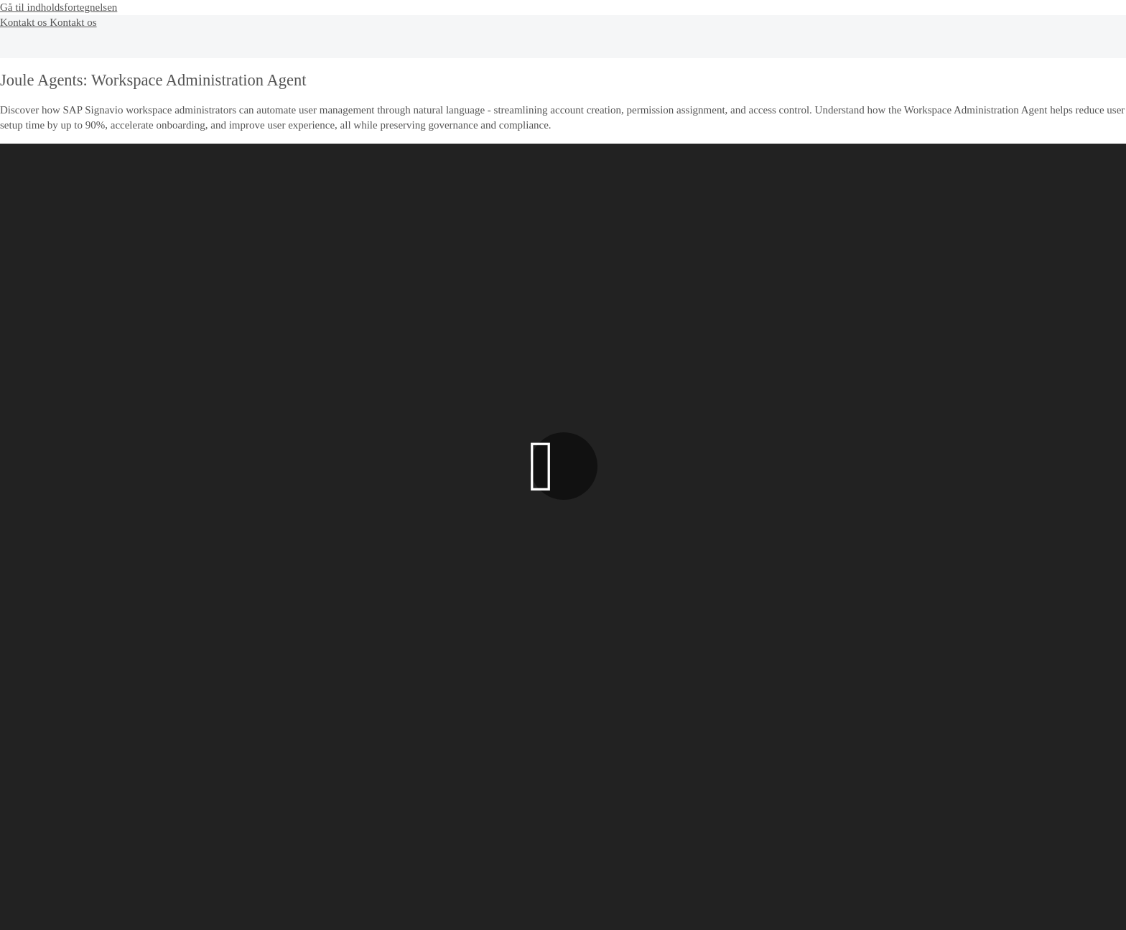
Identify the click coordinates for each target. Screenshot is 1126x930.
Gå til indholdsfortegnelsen (58, 7)
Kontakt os (25, 22)
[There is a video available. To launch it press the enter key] (563, 465)
